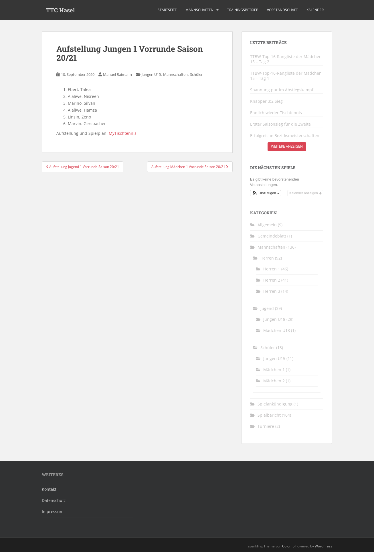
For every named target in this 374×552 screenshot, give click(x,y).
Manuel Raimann (117, 74)
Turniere (266, 426)
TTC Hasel (60, 10)
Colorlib (288, 546)
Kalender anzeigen (305, 193)
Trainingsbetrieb (242, 9)
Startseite (167, 9)
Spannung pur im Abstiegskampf (281, 89)
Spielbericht (269, 415)
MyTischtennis (122, 133)
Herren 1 (271, 269)
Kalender (315, 9)
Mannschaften (199, 9)
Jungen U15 (151, 74)
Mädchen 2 (274, 380)
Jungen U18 (274, 319)
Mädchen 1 (274, 369)
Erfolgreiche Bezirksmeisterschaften (284, 135)
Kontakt (49, 489)
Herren (267, 258)
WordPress (323, 546)
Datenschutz (54, 500)
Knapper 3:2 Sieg (266, 101)
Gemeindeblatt (272, 236)
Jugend (267, 308)
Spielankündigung (275, 404)
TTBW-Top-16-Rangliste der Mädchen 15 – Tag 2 (286, 59)
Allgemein (267, 224)
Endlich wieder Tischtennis (276, 112)
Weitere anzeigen (287, 146)
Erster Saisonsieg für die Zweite (280, 124)
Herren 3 (271, 291)
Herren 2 (271, 280)
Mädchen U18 (276, 330)
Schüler (196, 74)
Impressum (53, 511)
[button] (265, 193)
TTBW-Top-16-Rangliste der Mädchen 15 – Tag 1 (286, 76)
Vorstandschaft (282, 9)
